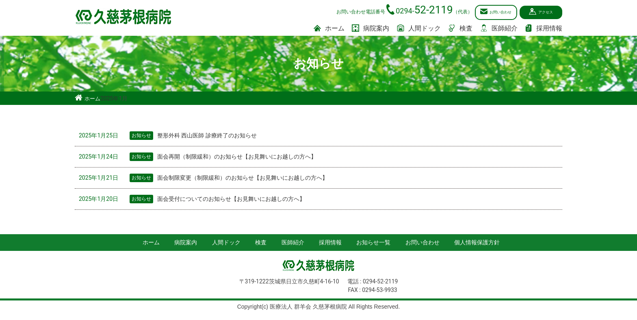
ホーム (329, 27)
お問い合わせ (479, 12)
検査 (460, 27)
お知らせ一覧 (373, 241)
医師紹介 (499, 27)
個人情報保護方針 (477, 241)
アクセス (538, 12)
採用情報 (543, 27)
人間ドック (419, 27)
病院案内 (370, 27)
